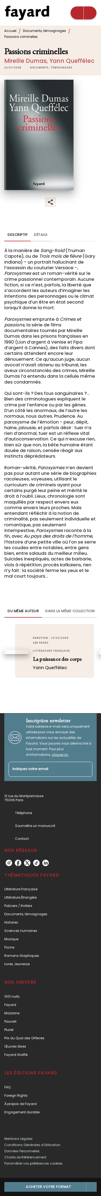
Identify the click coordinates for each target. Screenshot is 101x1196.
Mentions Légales (18, 1138)
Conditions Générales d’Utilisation (32, 1145)
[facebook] (18, 862)
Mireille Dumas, (27, 61)
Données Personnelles (22, 1151)
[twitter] (27, 862)
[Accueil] (27, 12)
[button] (51, 67)
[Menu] (83, 13)
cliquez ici (60, 754)
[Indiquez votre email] (44, 769)
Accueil (10, 30)
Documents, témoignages (44, 30)
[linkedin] (45, 862)
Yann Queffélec (72, 61)
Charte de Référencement (25, 1157)
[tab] (17, 234)
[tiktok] (36, 862)
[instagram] (8, 862)
